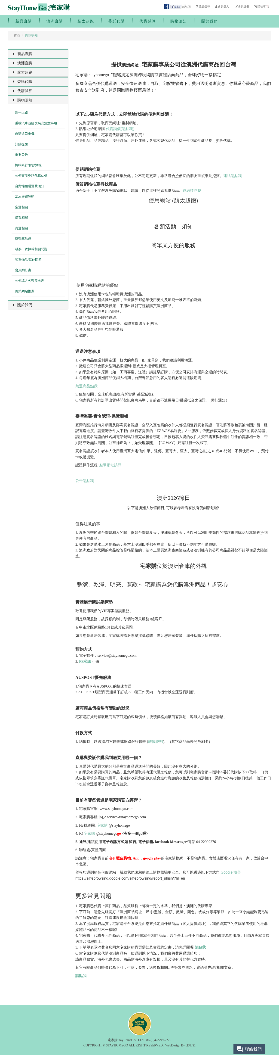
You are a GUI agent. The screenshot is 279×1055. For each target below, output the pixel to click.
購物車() (261, 6)
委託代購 (116, 21)
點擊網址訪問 (110, 465)
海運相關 (21, 228)
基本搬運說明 (24, 197)
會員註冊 (242, 6)
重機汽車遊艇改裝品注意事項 (36, 123)
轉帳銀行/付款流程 (28, 165)
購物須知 (178, 21)
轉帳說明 (155, 742)
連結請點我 (232, 176)
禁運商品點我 (86, 386)
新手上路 (21, 112)
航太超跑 (85, 21)
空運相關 (21, 207)
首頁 (17, 35)
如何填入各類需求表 (29, 281)
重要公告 (21, 154)
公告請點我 (84, 481)
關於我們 (209, 21)
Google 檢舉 (231, 872)
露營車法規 (23, 238)
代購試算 (147, 21)
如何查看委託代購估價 (31, 175)
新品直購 (23, 21)
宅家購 (102, 825)
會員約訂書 (23, 270)
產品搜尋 (202, 6)
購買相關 (21, 217)
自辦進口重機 (24, 133)
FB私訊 (85, 661)
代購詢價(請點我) (120, 129)
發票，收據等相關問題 (31, 249)
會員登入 (222, 6)
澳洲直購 (54, 21)
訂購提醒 (21, 144)
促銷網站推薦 (24, 291)
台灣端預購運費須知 (29, 186)
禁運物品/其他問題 (28, 259)
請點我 (200, 947)
